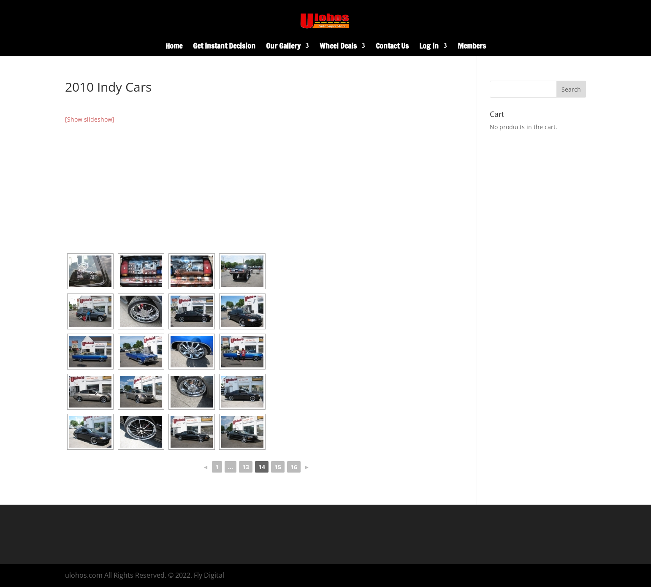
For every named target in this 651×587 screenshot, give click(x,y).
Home (173, 47)
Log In (429, 47)
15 (277, 467)
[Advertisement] (256, 188)
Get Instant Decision (224, 47)
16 (293, 467)
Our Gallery (283, 47)
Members (472, 47)
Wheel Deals (338, 47)
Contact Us (392, 47)
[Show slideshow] (89, 119)
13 (245, 467)
